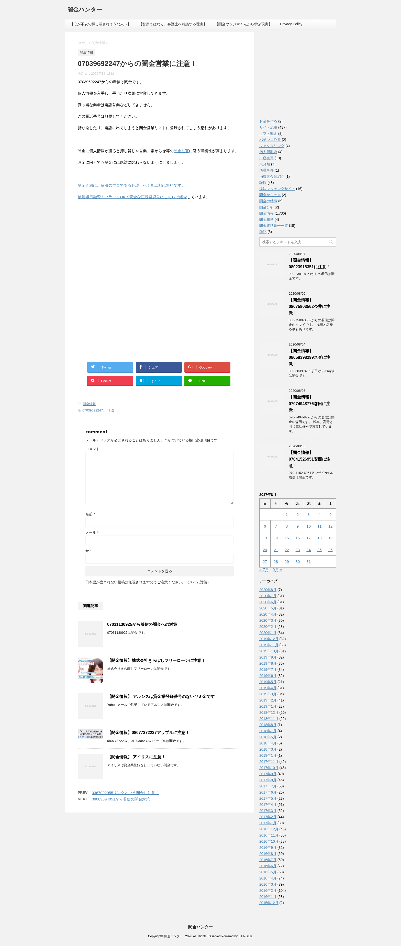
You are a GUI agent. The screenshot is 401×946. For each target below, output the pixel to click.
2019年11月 (269, 645)
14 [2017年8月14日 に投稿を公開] (276, 538)
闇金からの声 (270, 195)
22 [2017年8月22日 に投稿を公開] (287, 550)
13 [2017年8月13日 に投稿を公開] (265, 538)
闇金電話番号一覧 (273, 226)
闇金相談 (266, 219)
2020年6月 (267, 602)
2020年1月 (267, 633)
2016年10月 (269, 841)
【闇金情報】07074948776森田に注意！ (309, 404)
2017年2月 (267, 817)
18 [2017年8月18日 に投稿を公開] (319, 538)
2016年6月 (267, 866)
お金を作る (268, 121)
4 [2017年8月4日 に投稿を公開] (319, 514)
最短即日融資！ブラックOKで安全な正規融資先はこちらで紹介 (132, 197)
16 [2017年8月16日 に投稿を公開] (298, 538)
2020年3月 (267, 620)
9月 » (277, 570)
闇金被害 (181, 151)
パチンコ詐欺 (270, 140)
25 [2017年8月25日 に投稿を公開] (319, 550)
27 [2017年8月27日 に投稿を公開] (265, 561)
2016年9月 (267, 847)
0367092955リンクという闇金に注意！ (125, 793)
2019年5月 (267, 682)
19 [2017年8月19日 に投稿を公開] (330, 538)
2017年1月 (267, 823)
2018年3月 (267, 749)
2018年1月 (267, 755)
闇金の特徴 (268, 201)
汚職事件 (266, 170)
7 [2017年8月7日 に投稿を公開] (276, 526)
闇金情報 (89, 404)
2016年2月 (267, 890)
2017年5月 (267, 798)
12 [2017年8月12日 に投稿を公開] (330, 526)
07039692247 (92, 410)
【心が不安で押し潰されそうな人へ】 (100, 24)
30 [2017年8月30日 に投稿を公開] (298, 561)
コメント (92, 449)
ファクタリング (271, 146)
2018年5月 (267, 737)
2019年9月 (267, 657)
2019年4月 (267, 688)
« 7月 (264, 570)
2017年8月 (267, 780)
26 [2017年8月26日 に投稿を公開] (330, 550)
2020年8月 (267, 590)
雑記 (262, 232)
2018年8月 (267, 725)
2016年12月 (269, 829)
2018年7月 (267, 731)
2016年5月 (267, 872)
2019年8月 (267, 663)
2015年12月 (269, 903)
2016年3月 (267, 884)
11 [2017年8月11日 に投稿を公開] (319, 526)
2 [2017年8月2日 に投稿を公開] (298, 514)
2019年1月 (267, 706)
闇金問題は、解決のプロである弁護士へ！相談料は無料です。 (131, 185)
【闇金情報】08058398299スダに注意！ (309, 357)
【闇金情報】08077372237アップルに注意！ (148, 732)
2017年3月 (267, 811)
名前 (90, 514)
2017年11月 (269, 762)
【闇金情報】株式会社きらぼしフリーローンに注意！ (156, 660)
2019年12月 (269, 639)
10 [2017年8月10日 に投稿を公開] (308, 526)
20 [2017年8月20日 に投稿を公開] (265, 550)
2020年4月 (267, 614)
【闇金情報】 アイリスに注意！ (136, 757)
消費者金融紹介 (271, 176)
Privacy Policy (291, 24)
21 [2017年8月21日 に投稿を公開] (276, 550)
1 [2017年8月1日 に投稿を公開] (287, 514)
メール (91, 532)
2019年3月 (267, 694)
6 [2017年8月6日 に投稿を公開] (265, 526)
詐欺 (262, 183)
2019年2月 (267, 700)
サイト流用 (268, 127)
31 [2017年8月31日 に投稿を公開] (308, 561)
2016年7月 (267, 860)
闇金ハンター (85, 10)
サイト (90, 551)
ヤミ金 (110, 410)
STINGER (245, 936)
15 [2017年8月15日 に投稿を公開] (287, 538)
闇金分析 (266, 207)
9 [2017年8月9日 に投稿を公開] (298, 526)
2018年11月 (269, 719)
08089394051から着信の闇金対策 (121, 799)
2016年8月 (267, 854)
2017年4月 (267, 805)
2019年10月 (269, 651)
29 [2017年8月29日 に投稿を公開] (287, 561)
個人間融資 (268, 152)
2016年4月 (267, 878)
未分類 (264, 164)
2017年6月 (267, 792)
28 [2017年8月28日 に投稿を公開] (276, 561)
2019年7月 (267, 669)
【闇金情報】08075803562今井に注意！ (309, 306)
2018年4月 (267, 743)
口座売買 (266, 158)
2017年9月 (267, 774)
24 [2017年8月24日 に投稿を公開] (308, 550)
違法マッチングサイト (277, 189)
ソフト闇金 (268, 133)
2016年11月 (269, 835)
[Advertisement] (116, 237)
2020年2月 (267, 627)
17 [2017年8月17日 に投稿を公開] (308, 538)
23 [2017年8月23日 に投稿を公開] (298, 550)
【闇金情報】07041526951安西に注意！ (309, 459)
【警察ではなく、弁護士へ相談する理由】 (173, 24)
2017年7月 (267, 786)
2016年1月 (267, 897)
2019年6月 (267, 676)
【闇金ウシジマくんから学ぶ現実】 (243, 24)
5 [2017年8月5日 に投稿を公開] (330, 514)
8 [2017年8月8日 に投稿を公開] (287, 526)
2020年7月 (267, 596)
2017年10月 (269, 768)
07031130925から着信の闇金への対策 (142, 624)
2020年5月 (267, 608)
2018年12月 (269, 712)
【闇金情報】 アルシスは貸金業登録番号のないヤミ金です (161, 696)
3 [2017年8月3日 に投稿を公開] (308, 514)
